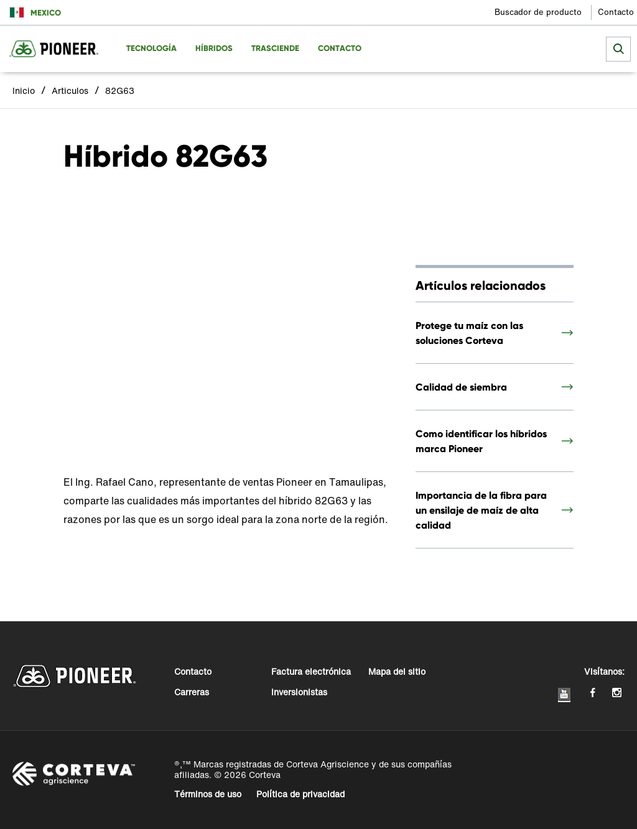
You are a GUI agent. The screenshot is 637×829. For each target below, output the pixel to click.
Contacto (616, 12)
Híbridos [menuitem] (214, 48)
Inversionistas (299, 691)
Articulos (70, 90)
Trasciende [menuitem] (275, 48)
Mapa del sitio (396, 671)
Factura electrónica (311, 671)
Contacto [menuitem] (339, 48)
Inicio (23, 90)
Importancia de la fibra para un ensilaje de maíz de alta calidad (481, 510)
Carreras (191, 691)
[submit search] (618, 49)
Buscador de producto (538, 12)
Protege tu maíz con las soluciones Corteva (469, 332)
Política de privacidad (300, 793)
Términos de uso (207, 793)
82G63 (119, 90)
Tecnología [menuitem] (151, 48)
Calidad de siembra (461, 387)
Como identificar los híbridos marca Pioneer (481, 441)
